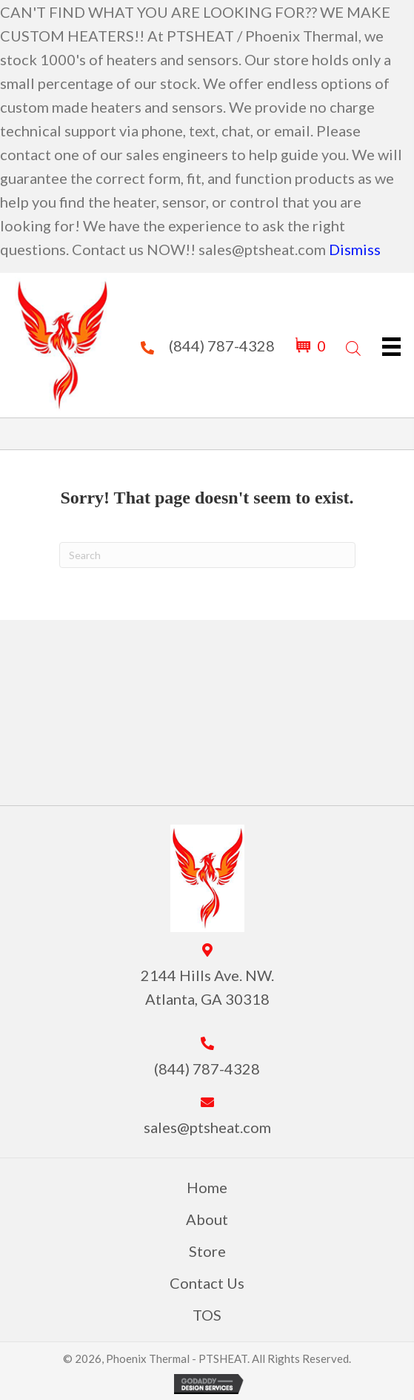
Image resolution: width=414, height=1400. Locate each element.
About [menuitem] (207, 1219)
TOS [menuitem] (207, 1315)
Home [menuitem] (207, 1187)
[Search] (207, 555)
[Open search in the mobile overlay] (352, 345)
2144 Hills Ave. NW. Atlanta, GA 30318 (207, 987)
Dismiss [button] (355, 249)
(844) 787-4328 (222, 345)
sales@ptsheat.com (207, 1127)
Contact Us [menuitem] (207, 1283)
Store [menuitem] (207, 1251)
